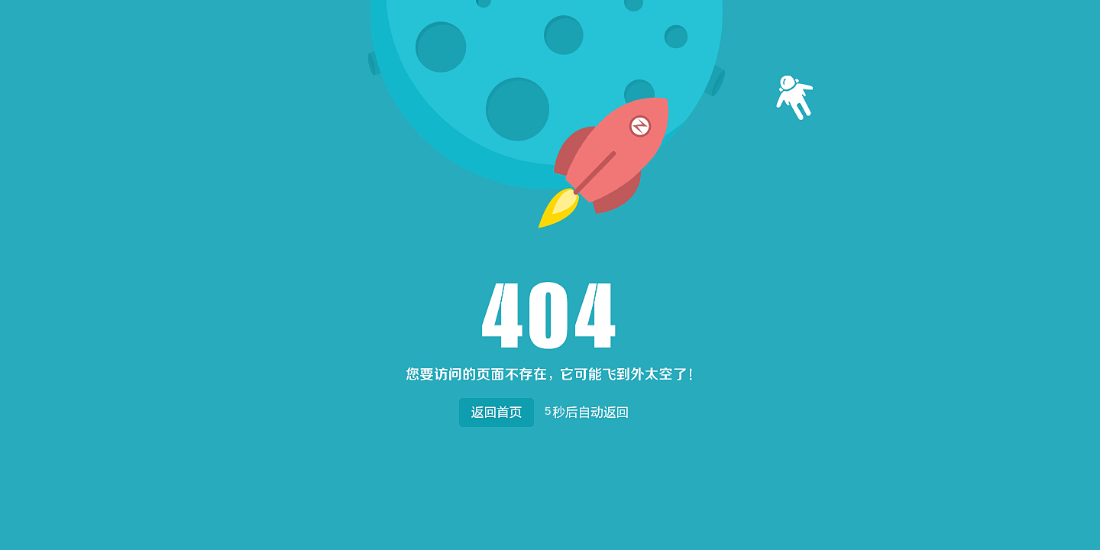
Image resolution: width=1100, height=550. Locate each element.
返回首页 (496, 409)
